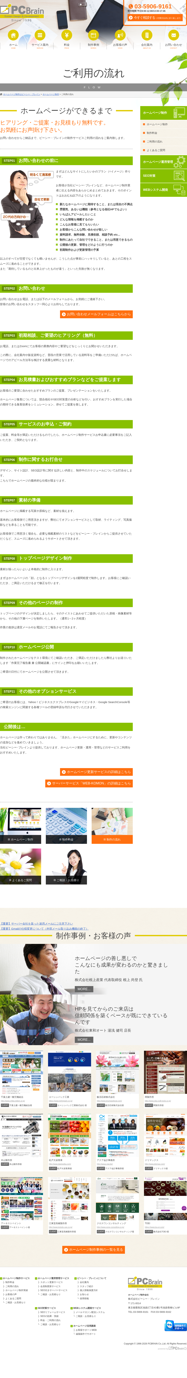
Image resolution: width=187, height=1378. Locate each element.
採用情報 (84, 1298)
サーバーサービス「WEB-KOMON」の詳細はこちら (91, 783)
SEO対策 (149, 175)
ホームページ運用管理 (158, 161)
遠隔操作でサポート (86, 1334)
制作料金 (152, 132)
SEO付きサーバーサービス (54, 1290)
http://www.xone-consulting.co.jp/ (110, 1227)
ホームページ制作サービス (16, 1278)
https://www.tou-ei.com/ (154, 1227)
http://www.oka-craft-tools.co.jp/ (158, 1101)
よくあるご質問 (156, 150)
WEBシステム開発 (155, 189)
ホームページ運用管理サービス (53, 1278)
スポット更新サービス (51, 1282)
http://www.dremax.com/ (155, 1164)
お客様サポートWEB (86, 1330)
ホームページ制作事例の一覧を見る (96, 1249)
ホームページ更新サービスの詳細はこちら (99, 772)
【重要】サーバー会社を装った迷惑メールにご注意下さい (36, 923)
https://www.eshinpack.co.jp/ (61, 1101)
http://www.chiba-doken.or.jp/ (13, 1101)
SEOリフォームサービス (52, 1312)
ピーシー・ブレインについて (91, 1278)
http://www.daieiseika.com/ (60, 1164)
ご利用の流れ (155, 141)
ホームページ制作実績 (16, 1290)
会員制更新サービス (50, 1286)
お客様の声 (11, 1294)
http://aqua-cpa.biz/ (105, 1164)
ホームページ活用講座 (84, 1326)
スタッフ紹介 (86, 1286)
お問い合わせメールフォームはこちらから (99, 314)
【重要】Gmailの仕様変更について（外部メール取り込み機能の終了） (44, 928)
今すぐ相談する (158, 17)
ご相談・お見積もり (15, 1302)
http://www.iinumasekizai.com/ (109, 1101)
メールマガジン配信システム (90, 1312)
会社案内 (84, 1282)
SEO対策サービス (47, 1308)
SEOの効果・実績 (49, 1316)
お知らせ (84, 1294)
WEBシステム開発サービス (87, 1308)
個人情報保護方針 (89, 1290)
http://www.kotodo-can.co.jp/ (60, 1227)
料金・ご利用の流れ (50, 1320)
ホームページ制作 (155, 112)
